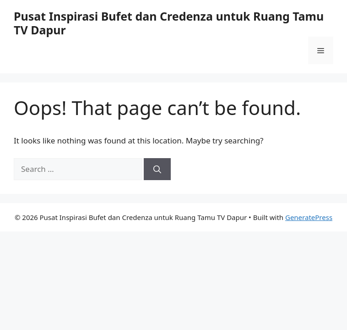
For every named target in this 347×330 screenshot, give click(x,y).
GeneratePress (308, 217)
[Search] (157, 169)
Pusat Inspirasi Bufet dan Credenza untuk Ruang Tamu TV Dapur (169, 23)
